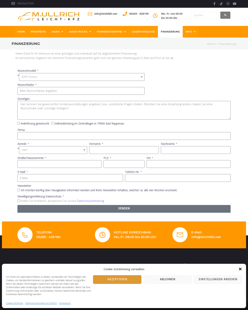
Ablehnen (167, 279)
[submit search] (225, 15)
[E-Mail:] (180, 234)
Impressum (65, 303)
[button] (240, 269)
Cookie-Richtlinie (14, 303)
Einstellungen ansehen (218, 279)
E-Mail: (196, 232)
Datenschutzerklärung (90, 201)
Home (211, 44)
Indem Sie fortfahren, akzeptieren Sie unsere (62, 201)
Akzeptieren (117, 279)
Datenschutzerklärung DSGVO (41, 303)
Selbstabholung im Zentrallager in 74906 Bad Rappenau (89, 123)
